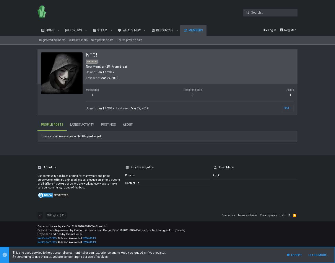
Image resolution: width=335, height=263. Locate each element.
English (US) (56, 215)
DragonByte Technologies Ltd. (155, 230)
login (216, 175)
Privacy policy (268, 215)
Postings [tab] (108, 124)
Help (282, 215)
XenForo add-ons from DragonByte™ (97, 230)
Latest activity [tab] (82, 124)
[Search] (270, 12)
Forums (130, 175)
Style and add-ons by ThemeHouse (61, 234)
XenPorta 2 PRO (47, 242)
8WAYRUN (89, 238)
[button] (58, 30)
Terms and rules (247, 215)
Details (180, 230)
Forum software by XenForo (72, 226)
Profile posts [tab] (52, 124)
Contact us (132, 183)
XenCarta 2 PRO (47, 238)
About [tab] (128, 124)
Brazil (123, 66)
